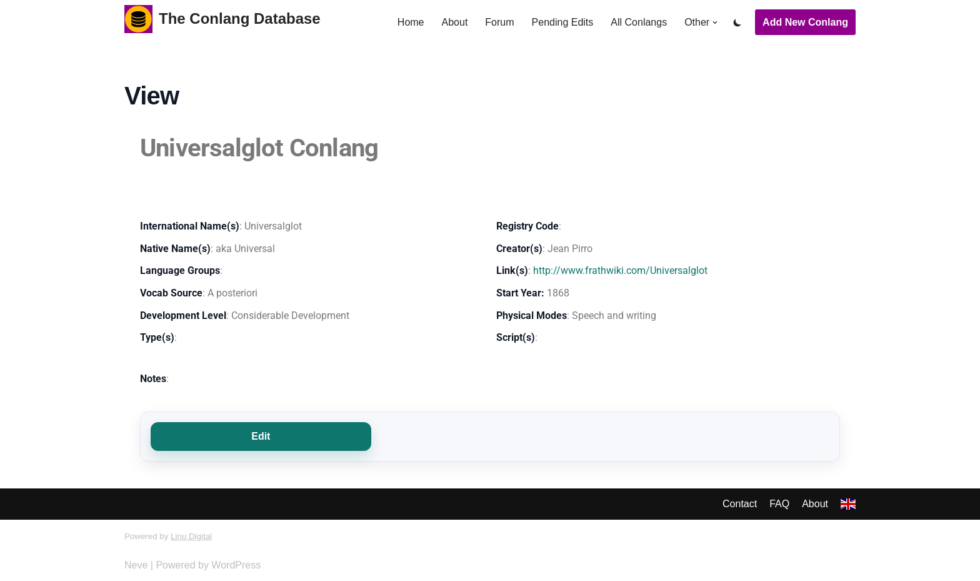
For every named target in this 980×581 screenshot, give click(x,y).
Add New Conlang (805, 22)
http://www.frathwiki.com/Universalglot (620, 270)
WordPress (236, 565)
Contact (739, 503)
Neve (136, 565)
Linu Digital (191, 536)
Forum (499, 22)
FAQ (779, 503)
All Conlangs (639, 22)
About (454, 22)
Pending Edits (563, 22)
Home (411, 22)
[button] (715, 22)
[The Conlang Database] (222, 19)
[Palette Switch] (737, 23)
